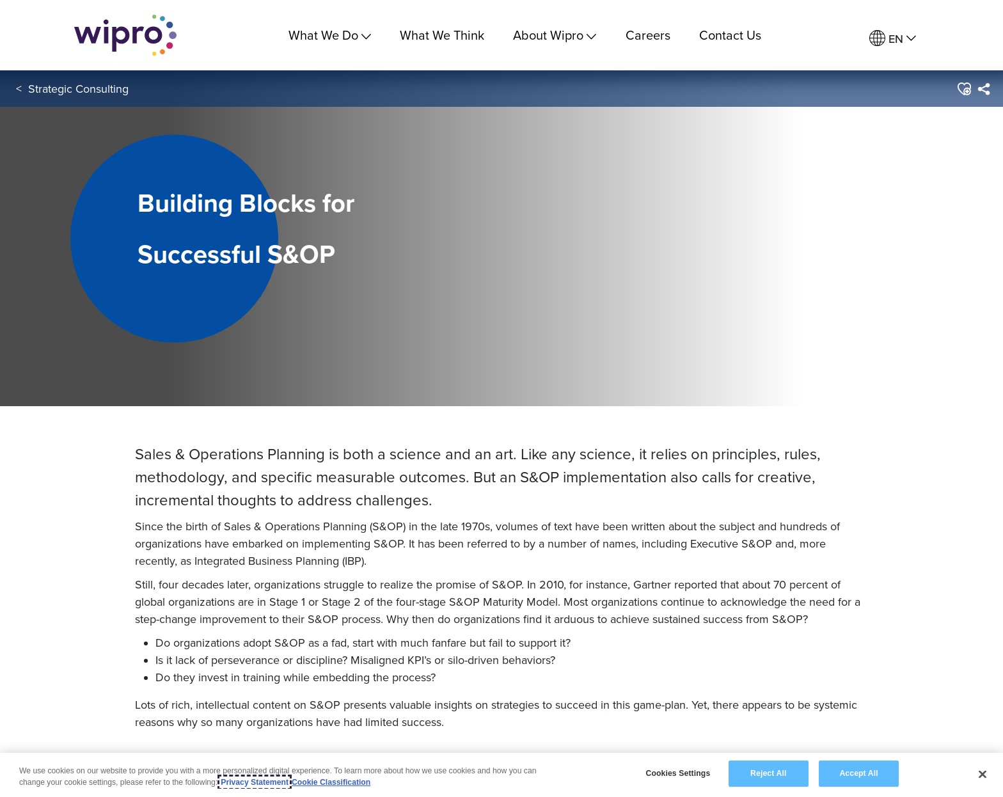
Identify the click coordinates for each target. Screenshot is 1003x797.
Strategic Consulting (78, 89)
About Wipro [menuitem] (554, 35)
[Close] (982, 774)
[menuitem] (892, 38)
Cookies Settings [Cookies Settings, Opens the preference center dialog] (677, 773)
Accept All (858, 773)
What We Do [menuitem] (329, 35)
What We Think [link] (442, 35)
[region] (501, 775)
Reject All (768, 773)
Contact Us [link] (730, 35)
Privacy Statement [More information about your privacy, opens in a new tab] (254, 782)
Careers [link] (648, 35)
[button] (963, 89)
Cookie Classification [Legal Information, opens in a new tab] (331, 782)
